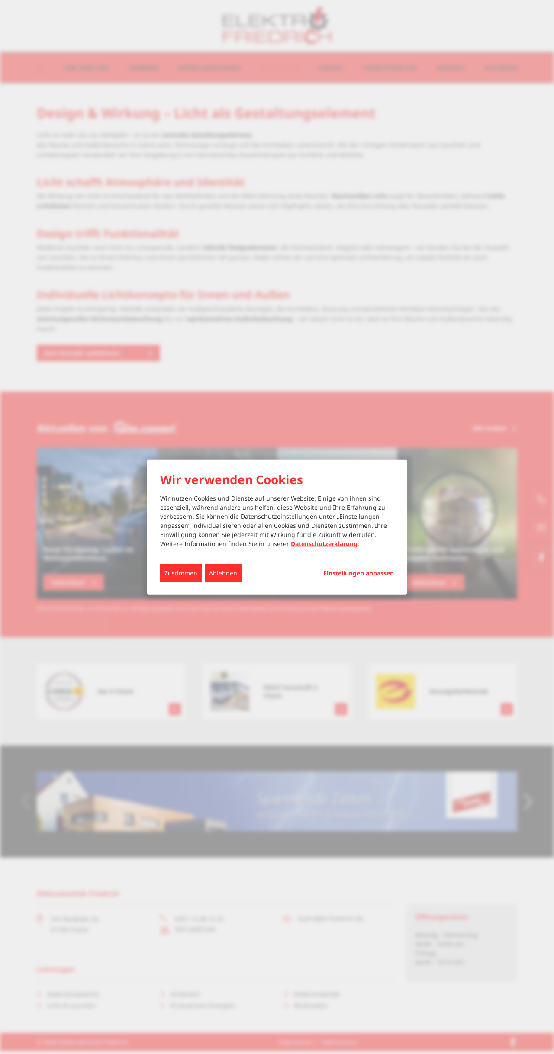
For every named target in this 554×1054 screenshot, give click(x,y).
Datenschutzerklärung (324, 543)
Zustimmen (180, 573)
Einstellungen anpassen (358, 573)
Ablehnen (223, 573)
